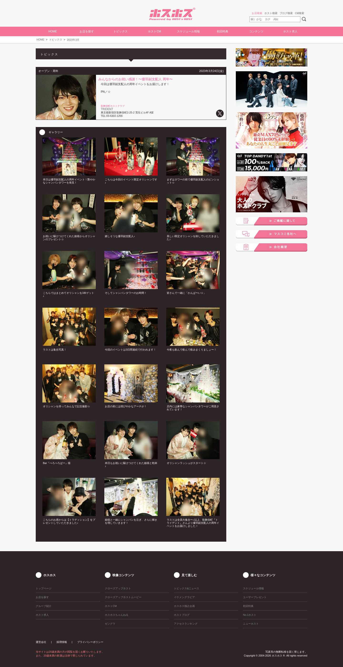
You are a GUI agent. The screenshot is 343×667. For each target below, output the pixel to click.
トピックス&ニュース (186, 588)
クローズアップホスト (118, 588)
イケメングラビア (184, 597)
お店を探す (87, 31)
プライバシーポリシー (90, 642)
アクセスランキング (185, 623)
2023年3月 (73, 39)
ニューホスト (251, 623)
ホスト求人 (290, 31)
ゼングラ (110, 623)
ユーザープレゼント (255, 597)
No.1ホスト (249, 614)
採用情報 (61, 642)
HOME (52, 31)
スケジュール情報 (188, 31)
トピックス (55, 39)
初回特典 (222, 31)
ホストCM (154, 31)
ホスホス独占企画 (184, 606)
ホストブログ (182, 614)
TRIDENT (107, 109)
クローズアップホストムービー (123, 597)
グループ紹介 (43, 606)
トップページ (43, 588)
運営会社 (41, 642)
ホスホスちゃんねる (116, 614)
